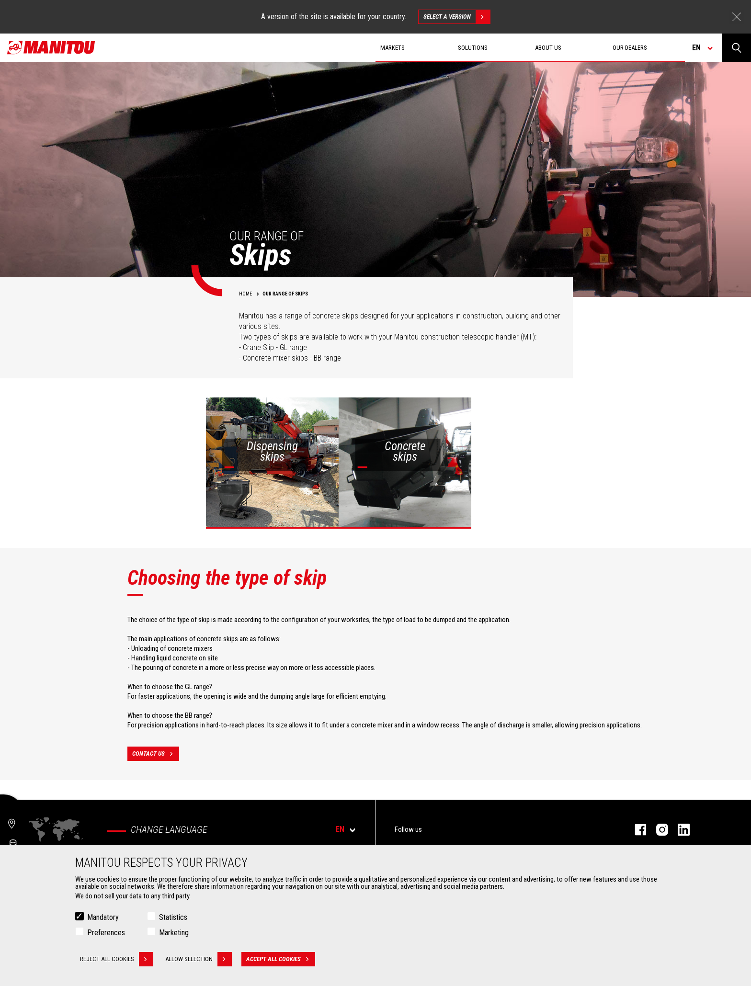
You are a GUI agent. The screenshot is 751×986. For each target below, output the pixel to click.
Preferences (106, 932)
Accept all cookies (280, 959)
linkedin (679, 830)
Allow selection (198, 959)
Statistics (173, 917)
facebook (636, 830)
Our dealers (630, 47)
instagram (657, 830)
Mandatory (103, 917)
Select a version (456, 16)
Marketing (174, 932)
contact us (155, 754)
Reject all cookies (116, 959)
